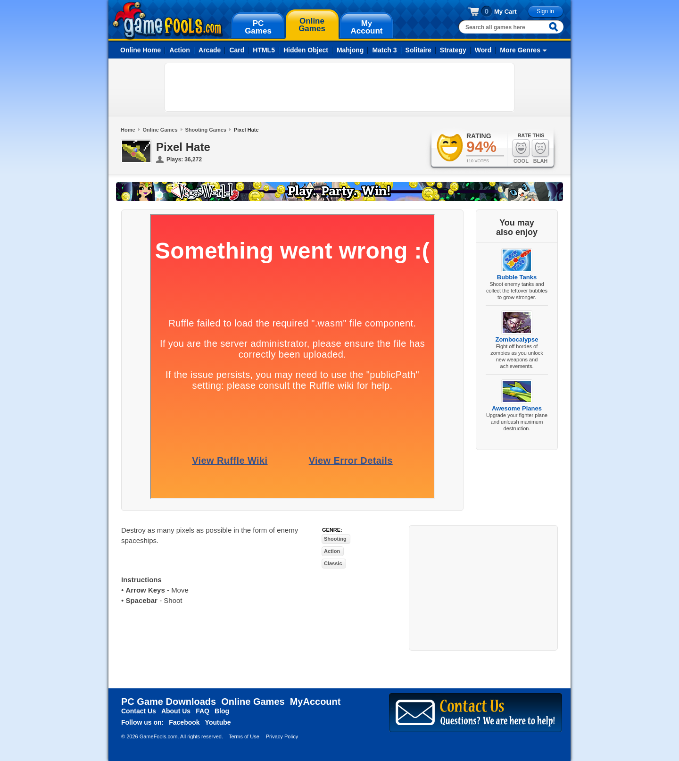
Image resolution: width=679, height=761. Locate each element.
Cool (521, 151)
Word (483, 50)
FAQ (202, 711)
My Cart (505, 11)
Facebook (184, 722)
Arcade (210, 50)
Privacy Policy (282, 736)
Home (128, 130)
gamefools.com (168, 21)
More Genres (520, 50)
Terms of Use (244, 736)
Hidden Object (305, 50)
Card (236, 50)
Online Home (140, 50)
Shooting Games (205, 130)
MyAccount (315, 701)
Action (179, 50)
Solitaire (418, 50)
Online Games (160, 130)
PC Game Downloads (168, 701)
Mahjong (350, 50)
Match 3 (384, 50)
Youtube (218, 722)
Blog (222, 711)
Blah (540, 151)
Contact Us (138, 711)
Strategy (453, 50)
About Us (175, 711)
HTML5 (264, 50)
